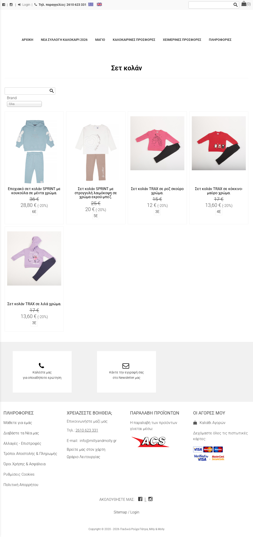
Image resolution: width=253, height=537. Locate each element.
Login (24, 5)
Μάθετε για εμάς (17, 423)
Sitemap (120, 512)
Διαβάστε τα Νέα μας (21, 433)
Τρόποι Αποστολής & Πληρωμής (30, 453)
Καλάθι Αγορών (209, 423)
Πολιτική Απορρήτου (20, 485)
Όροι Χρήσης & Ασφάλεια (24, 464)
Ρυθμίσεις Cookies (18, 474)
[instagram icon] (151, 499)
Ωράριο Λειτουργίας (83, 457)
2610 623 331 (87, 430)
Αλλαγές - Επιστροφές (22, 443)
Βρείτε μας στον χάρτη (86, 449)
